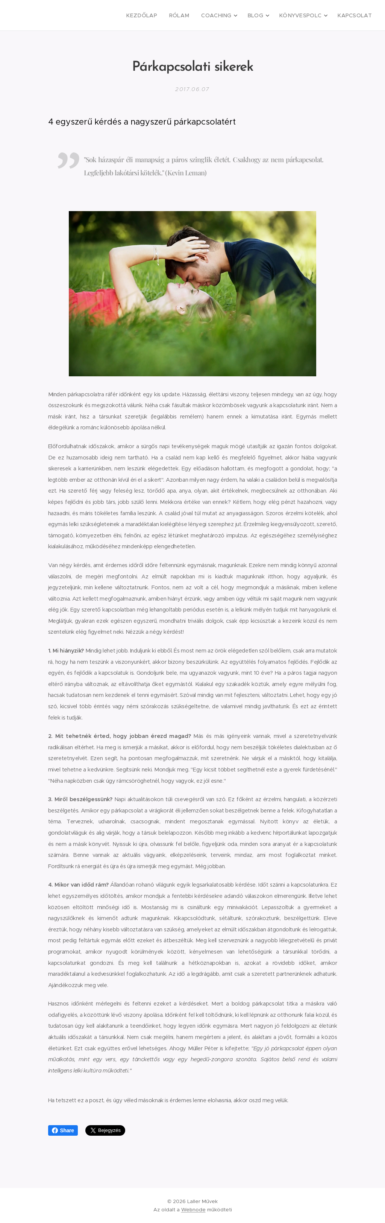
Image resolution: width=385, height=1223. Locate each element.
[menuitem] (158, 15)
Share (63, 1130)
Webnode (193, 1209)
